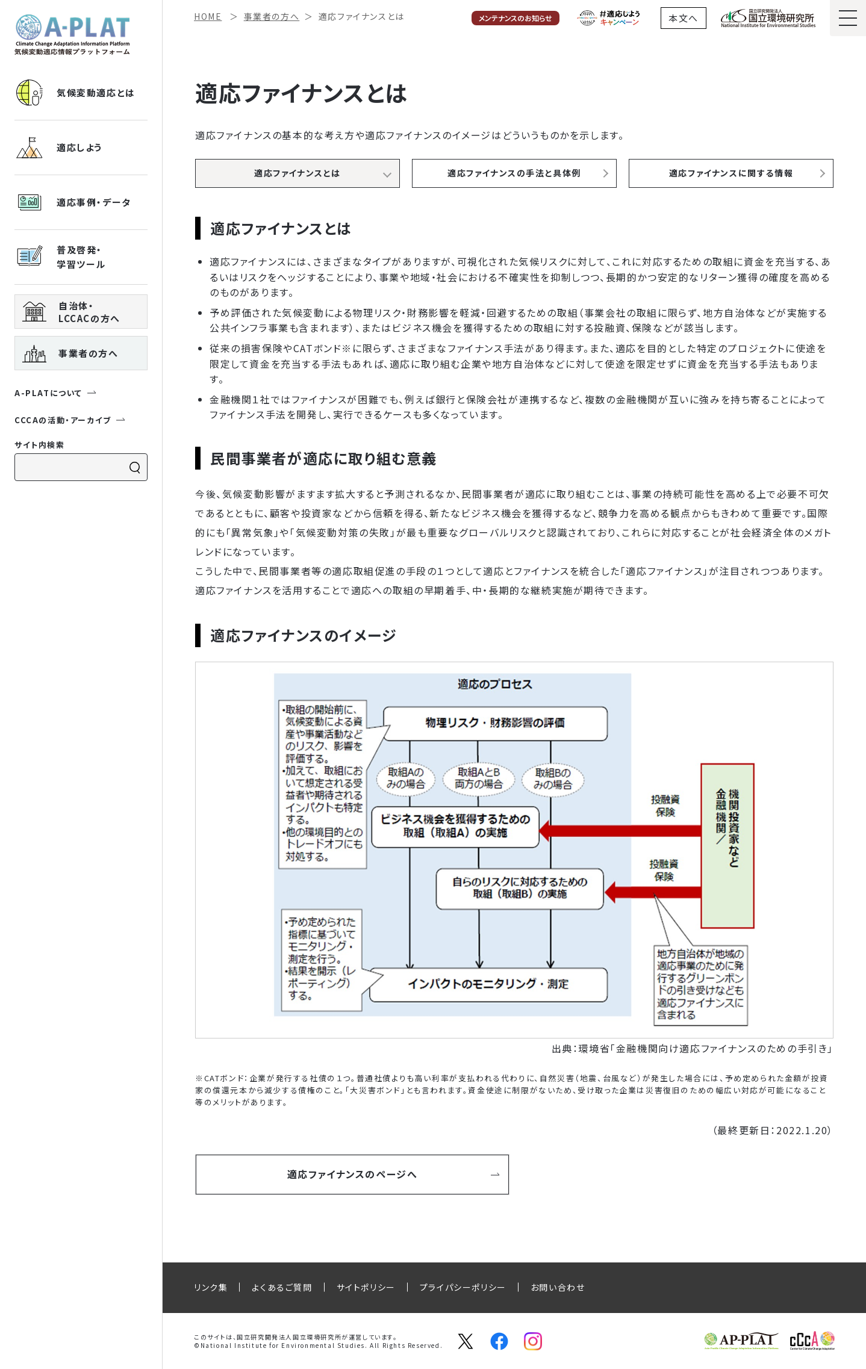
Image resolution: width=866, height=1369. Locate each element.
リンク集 (211, 1287)
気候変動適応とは (75, 93)
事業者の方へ (70, 353)
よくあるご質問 (282, 1287)
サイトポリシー (366, 1287)
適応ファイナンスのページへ (393, 1173)
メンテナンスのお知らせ (515, 18)
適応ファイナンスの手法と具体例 (514, 173)
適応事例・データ (72, 202)
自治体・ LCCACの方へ (71, 311)
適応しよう (58, 147)
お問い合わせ (558, 1287)
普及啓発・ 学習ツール (60, 257)
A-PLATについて (55, 393)
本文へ (683, 17)
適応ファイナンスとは (297, 173)
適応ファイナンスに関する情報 (731, 173)
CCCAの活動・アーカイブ (70, 420)
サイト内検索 (39, 444)
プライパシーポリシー (463, 1287)
